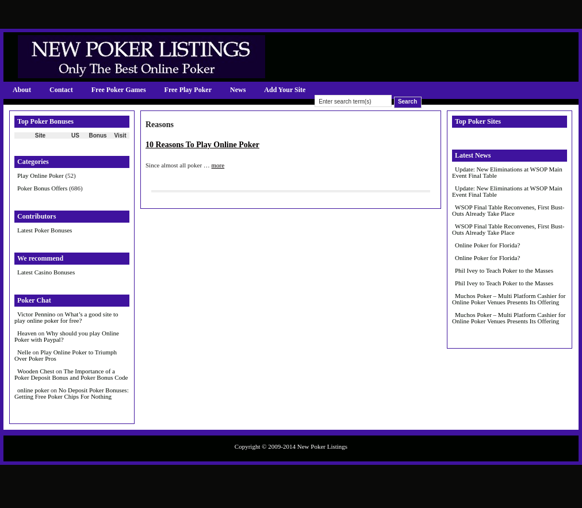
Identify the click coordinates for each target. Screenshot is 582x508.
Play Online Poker (40, 175)
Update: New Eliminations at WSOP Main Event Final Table (507, 172)
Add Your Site (284, 90)
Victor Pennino (36, 314)
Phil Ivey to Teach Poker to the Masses (504, 270)
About (22, 90)
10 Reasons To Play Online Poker (202, 144)
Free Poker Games (118, 90)
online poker (33, 390)
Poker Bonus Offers (42, 188)
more (218, 165)
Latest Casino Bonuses (46, 272)
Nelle (24, 352)
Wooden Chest (35, 371)
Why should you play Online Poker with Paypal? (66, 336)
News (238, 90)
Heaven (27, 333)
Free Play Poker (188, 90)
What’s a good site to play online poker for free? (66, 317)
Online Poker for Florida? (487, 245)
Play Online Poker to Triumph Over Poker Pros (65, 355)
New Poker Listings (322, 446)
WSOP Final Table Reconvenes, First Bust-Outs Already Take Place (508, 210)
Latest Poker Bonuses (44, 230)
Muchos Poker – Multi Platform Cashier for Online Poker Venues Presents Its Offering (508, 298)
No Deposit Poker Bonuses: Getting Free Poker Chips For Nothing (71, 393)
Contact (61, 90)
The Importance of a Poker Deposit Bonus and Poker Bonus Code (71, 374)
